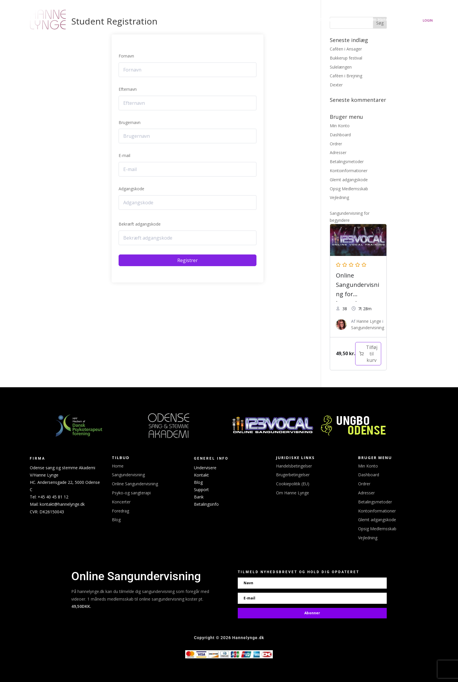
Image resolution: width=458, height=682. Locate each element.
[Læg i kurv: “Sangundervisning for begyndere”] (368, 353)
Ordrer (336, 143)
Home (118, 466)
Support (201, 489)
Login (428, 20)
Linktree (305, 19)
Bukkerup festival (346, 58)
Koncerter (251, 19)
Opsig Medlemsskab (349, 188)
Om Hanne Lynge (386, 19)
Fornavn (126, 56)
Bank (199, 497)
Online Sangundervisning (135, 483)
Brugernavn (129, 122)
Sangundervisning (339, 19)
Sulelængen (341, 67)
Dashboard (340, 134)
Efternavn (128, 89)
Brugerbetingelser (293, 474)
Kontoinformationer (348, 170)
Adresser (338, 152)
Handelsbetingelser (294, 466)
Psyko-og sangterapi (131, 493)
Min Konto (340, 125)
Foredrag (120, 511)
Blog (116, 519)
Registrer (187, 260)
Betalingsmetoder (347, 161)
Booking (276, 19)
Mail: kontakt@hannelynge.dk (57, 504)
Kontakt (201, 475)
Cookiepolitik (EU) (292, 483)
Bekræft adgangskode (140, 224)
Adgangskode (131, 188)
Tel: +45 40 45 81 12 (49, 497)
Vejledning (339, 197)
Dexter (336, 85)
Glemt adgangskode (349, 179)
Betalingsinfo (206, 504)
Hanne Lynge (193, 19)
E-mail (124, 155)
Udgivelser (224, 19)
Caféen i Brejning (346, 76)
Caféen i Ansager (346, 49)
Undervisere (205, 467)
